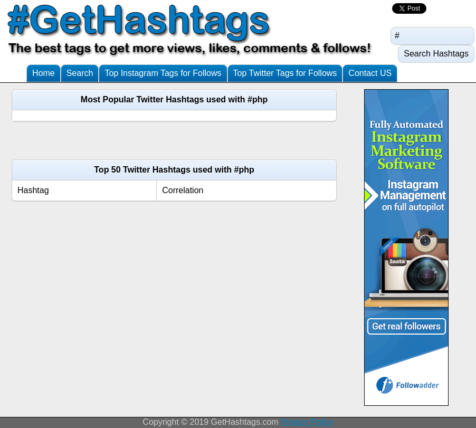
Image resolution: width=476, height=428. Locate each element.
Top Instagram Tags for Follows (162, 73)
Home (43, 73)
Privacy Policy (307, 421)
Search (79, 73)
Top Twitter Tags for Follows (285, 73)
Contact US (370, 73)
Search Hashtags (436, 53)
